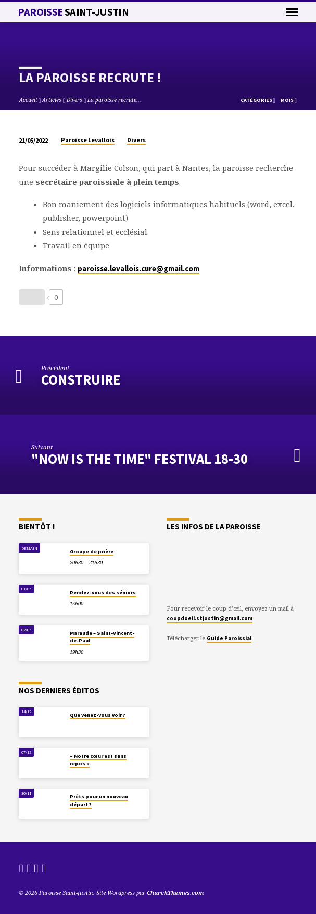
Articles (51, 100)
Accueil (28, 100)
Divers (74, 100)
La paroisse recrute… (114, 100)
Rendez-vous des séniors (103, 592)
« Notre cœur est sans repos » (98, 760)
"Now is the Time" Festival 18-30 (139, 458)
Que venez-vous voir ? (97, 715)
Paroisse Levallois (88, 140)
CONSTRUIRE (80, 379)
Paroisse (73, 12)
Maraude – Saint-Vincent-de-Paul (102, 637)
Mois (289, 100)
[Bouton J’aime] (32, 297)
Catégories (258, 100)
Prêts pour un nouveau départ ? (99, 800)
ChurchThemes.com (175, 892)
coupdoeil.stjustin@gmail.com (209, 618)
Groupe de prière (91, 551)
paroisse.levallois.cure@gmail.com (138, 268)
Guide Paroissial (229, 638)
